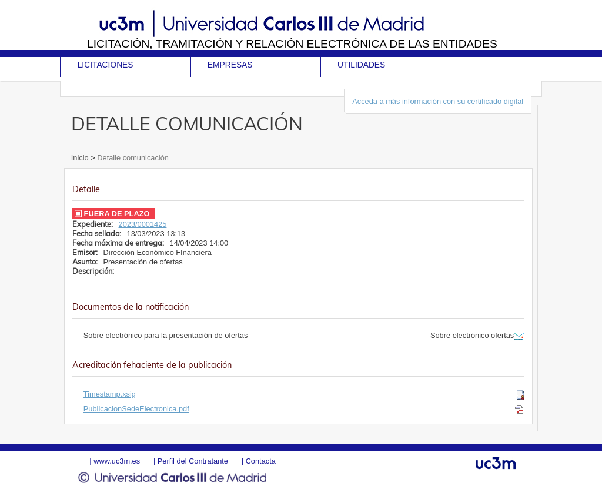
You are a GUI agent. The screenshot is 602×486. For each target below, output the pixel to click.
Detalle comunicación (132, 157)
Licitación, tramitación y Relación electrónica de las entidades (292, 43)
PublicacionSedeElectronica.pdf (136, 408)
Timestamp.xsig (109, 394)
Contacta (261, 461)
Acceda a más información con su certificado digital (437, 101)
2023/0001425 (143, 224)
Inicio (81, 157)
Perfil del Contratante (193, 461)
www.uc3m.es (116, 461)
